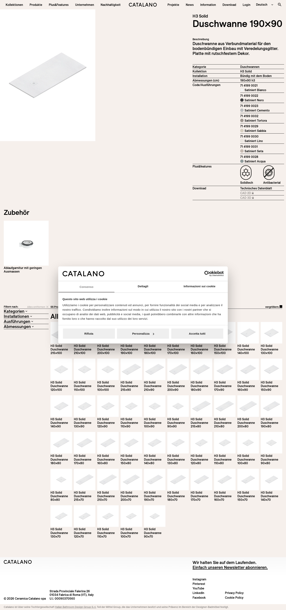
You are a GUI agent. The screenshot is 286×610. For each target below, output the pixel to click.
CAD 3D (256, 198)
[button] (14, 4)
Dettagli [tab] (143, 286)
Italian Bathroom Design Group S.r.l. (75, 607)
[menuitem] (59, 4)
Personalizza (143, 333)
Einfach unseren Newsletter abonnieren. (230, 567)
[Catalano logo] (143, 5)
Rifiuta (88, 333)
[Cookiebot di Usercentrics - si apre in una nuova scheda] (207, 274)
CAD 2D (256, 193)
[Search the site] (279, 4)
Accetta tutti (197, 333)
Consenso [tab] (86, 286)
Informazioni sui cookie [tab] (200, 286)
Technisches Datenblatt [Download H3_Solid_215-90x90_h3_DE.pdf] (256, 188)
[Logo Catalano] (18, 562)
